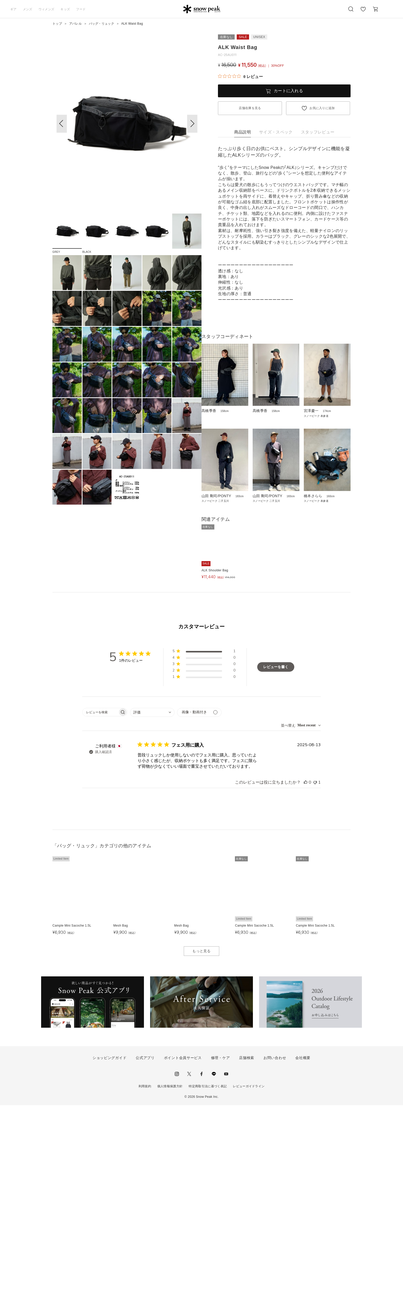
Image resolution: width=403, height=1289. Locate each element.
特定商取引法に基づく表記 (208, 1270)
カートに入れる (288, 91)
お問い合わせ (274, 1242)
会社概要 (302, 1242)
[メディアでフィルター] (199, 896)
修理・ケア (220, 1242)
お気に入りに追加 (322, 108)
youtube (226, 1258)
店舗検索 (246, 1242)
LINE (214, 1258)
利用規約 (145, 1270)
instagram (177, 1258)
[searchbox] (100, 896)
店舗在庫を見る (250, 108)
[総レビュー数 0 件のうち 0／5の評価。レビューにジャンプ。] (240, 76)
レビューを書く (275, 851)
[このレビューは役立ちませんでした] (315, 966)
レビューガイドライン (248, 1270)
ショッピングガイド (109, 1242)
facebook (201, 1258)
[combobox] (152, 896)
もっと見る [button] (201, 1135)
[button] (192, 124)
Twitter (189, 1258)
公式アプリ (145, 1242)
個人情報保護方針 (170, 1270)
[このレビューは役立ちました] (305, 966)
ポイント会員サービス (183, 1242)
